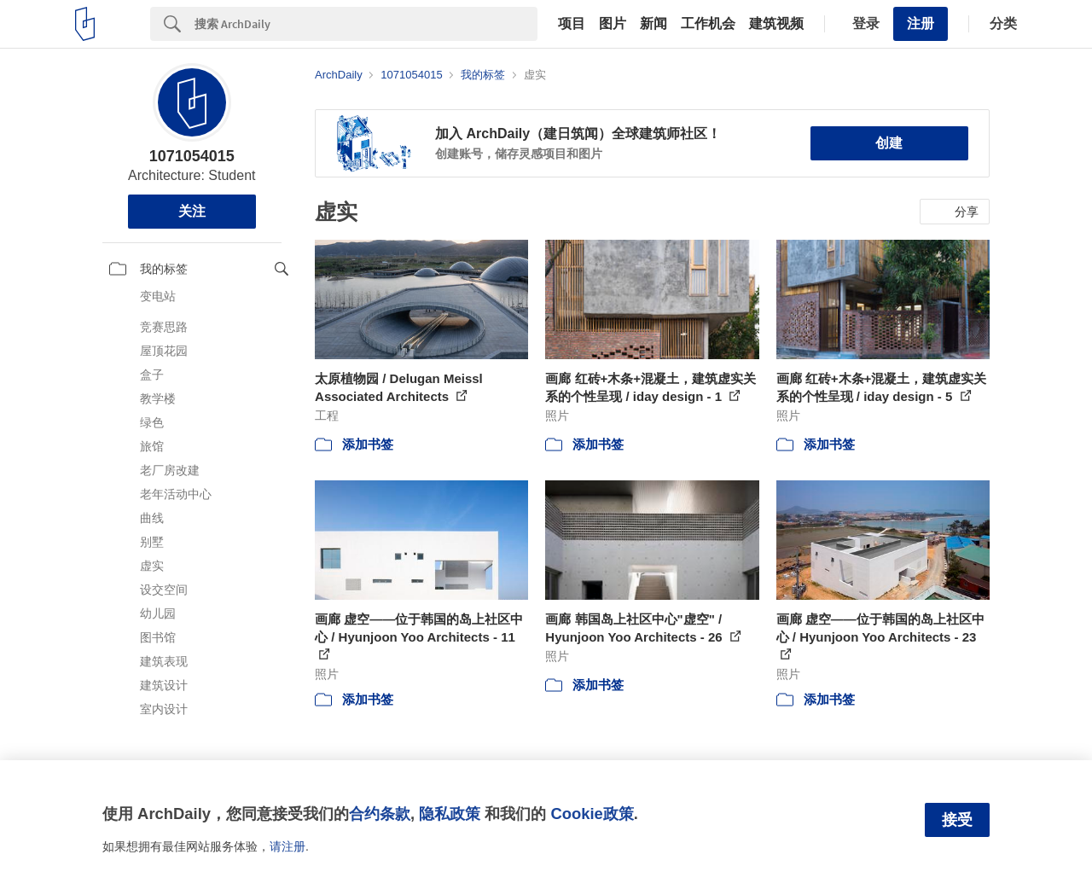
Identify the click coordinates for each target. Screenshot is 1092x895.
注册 (920, 23)
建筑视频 (776, 24)
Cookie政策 (591, 813)
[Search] (366, 24)
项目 (571, 24)
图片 (612, 24)
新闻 (653, 24)
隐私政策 (449, 813)
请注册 (287, 846)
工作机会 (708, 24)
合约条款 (379, 813)
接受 (957, 819)
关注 (192, 211)
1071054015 (192, 156)
